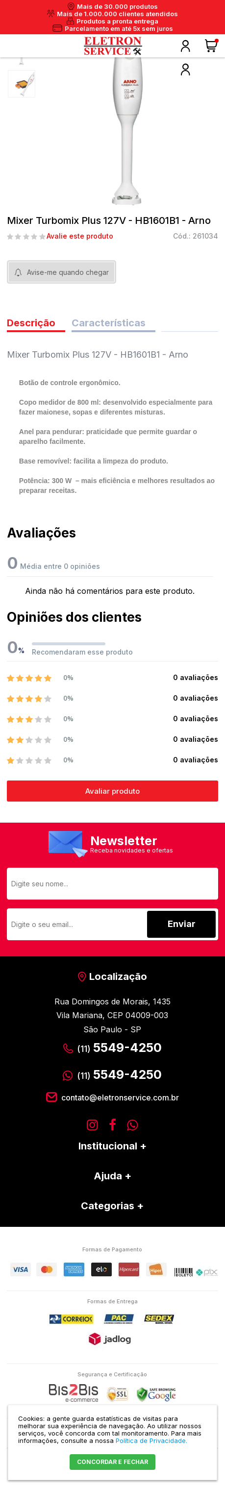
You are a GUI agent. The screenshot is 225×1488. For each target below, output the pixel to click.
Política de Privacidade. (151, 1440)
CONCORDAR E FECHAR (112, 1461)
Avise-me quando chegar (68, 272)
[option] (21, 84)
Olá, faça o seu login (185, 46)
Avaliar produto (112, 791)
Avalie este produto (80, 236)
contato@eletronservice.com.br (120, 1097)
